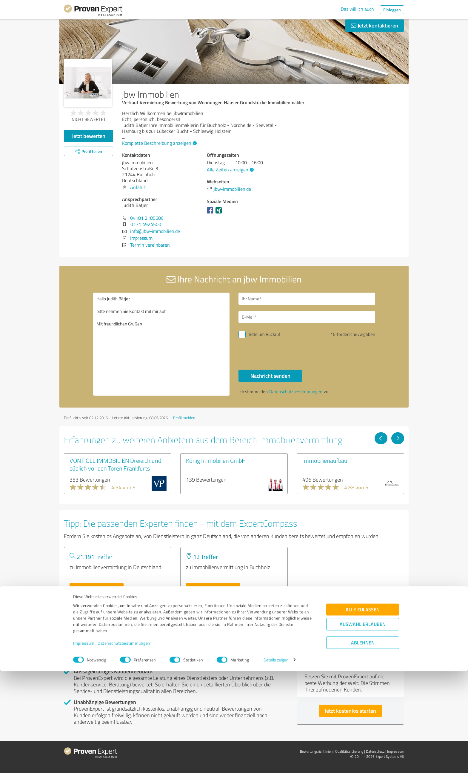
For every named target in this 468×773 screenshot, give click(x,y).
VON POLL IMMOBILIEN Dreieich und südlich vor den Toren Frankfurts (115, 464)
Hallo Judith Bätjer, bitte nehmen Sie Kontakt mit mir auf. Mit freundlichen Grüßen (161, 344)
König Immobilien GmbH (216, 460)
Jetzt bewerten (88, 136)
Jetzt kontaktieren (374, 25)
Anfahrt (138, 187)
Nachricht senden (270, 375)
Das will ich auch (357, 9)
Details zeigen (276, 762)
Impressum (84, 745)
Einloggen (392, 10)
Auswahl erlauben (363, 726)
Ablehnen (363, 744)
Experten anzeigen (97, 589)
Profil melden (184, 417)
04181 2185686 (147, 218)
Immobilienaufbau (324, 460)
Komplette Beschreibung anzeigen (158, 143)
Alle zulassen (363, 711)
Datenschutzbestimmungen (124, 745)
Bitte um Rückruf (264, 334)
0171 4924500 (145, 224)
